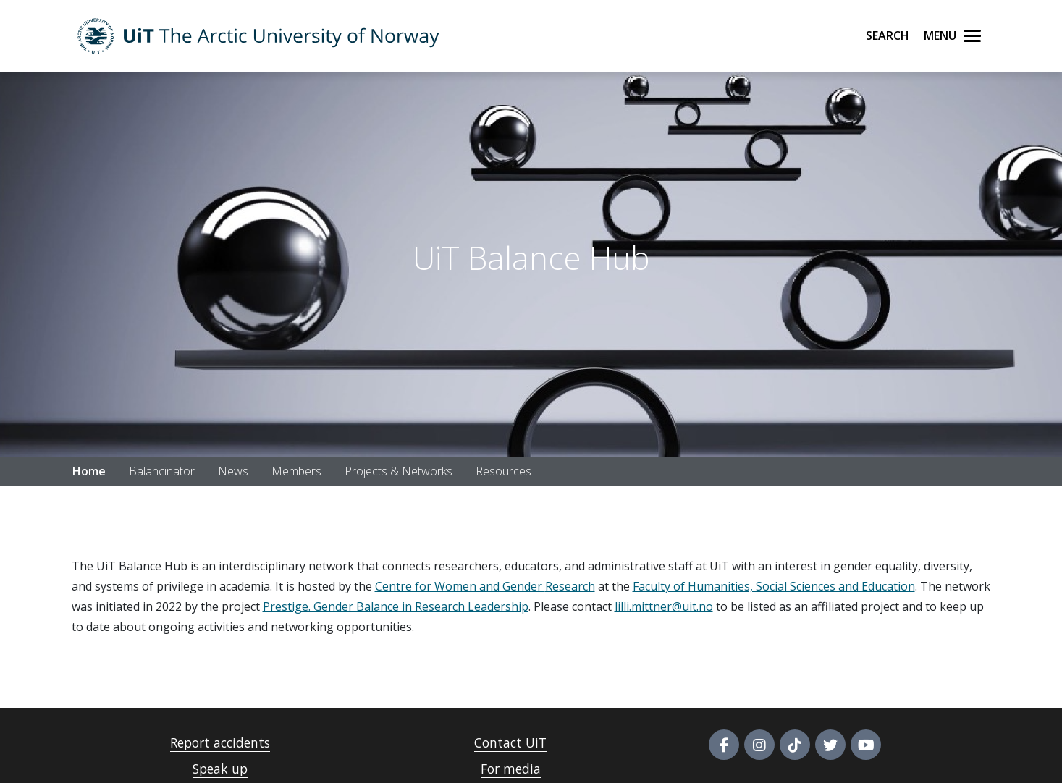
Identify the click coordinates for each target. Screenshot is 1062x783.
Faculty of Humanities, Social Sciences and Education (774, 586)
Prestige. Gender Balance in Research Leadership (395, 606)
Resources (503, 471)
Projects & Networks (398, 471)
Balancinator (162, 471)
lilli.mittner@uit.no (664, 606)
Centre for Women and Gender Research (485, 586)
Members (296, 471)
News (233, 471)
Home (89, 471)
